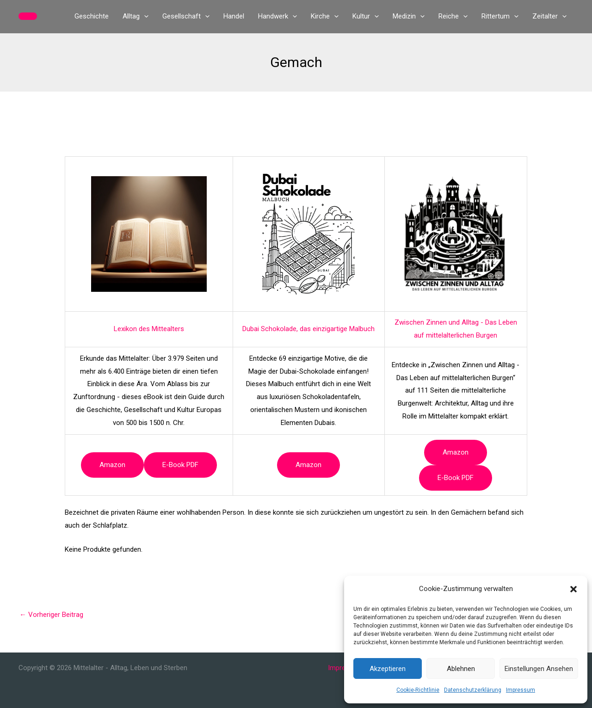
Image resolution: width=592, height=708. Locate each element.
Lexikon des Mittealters (149, 329)
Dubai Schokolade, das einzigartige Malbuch (308, 329)
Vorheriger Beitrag (51, 614)
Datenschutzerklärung (472, 690)
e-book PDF (180, 465)
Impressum (520, 690)
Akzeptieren (388, 669)
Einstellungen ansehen (539, 669)
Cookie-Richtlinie (417, 690)
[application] (144, 16)
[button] (573, 589)
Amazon (112, 465)
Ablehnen (461, 669)
